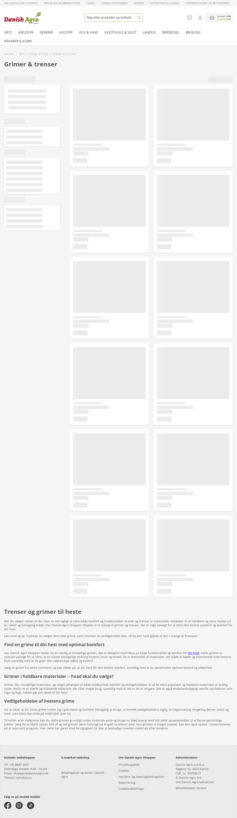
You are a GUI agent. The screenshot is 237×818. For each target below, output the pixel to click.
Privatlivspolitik (128, 765)
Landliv (149, 32)
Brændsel (171, 32)
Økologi (193, 32)
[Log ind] (200, 18)
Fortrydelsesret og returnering (208, 3)
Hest (8, 32)
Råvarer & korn (18, 41)
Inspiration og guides (164, 3)
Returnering (126, 783)
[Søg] (139, 18)
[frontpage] (22, 17)
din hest (193, 653)
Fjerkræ (46, 32)
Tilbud (90, 3)
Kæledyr (25, 32)
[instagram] (19, 805)
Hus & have (88, 32)
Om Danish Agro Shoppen (21, 3)
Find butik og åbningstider (62, 3)
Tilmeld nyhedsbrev (114, 3)
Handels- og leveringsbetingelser (141, 777)
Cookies (123, 771)
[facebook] (7, 805)
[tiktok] (30, 805)
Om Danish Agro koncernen (195, 782)
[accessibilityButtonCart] (219, 17)
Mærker (139, 3)
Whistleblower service (191, 788)
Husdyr (66, 32)
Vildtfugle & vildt (120, 32)
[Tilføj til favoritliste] (189, 18)
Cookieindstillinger (131, 789)
